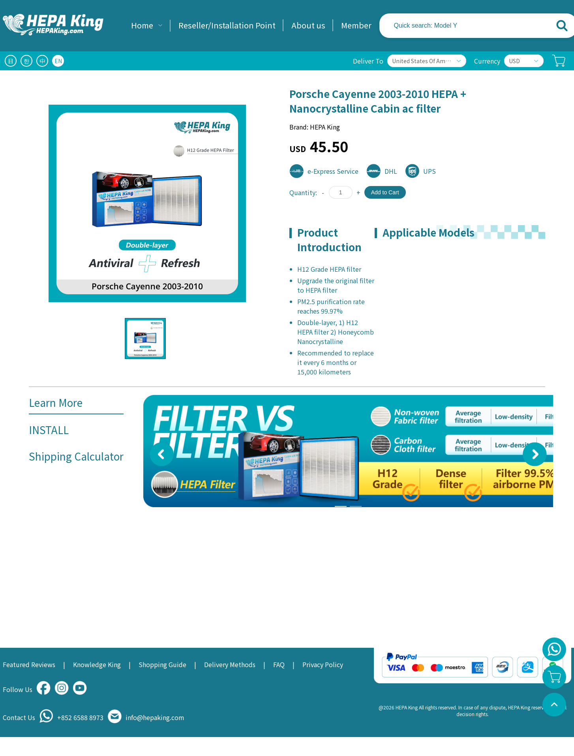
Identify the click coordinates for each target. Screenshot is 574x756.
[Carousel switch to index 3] (341, 506)
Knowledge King (97, 664)
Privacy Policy (322, 664)
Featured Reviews (29, 664)
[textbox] (444, 26)
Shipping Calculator (76, 456)
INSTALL (49, 429)
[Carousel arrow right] (535, 454)
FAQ (279, 664)
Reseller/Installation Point (227, 25)
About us (308, 25)
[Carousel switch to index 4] (356, 506)
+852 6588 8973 (80, 717)
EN (58, 61)
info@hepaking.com (155, 717)
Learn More (56, 402)
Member (356, 25)
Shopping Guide (162, 664)
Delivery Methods (229, 664)
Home (142, 25)
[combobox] (465, 25)
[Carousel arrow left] (162, 454)
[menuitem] (147, 26)
